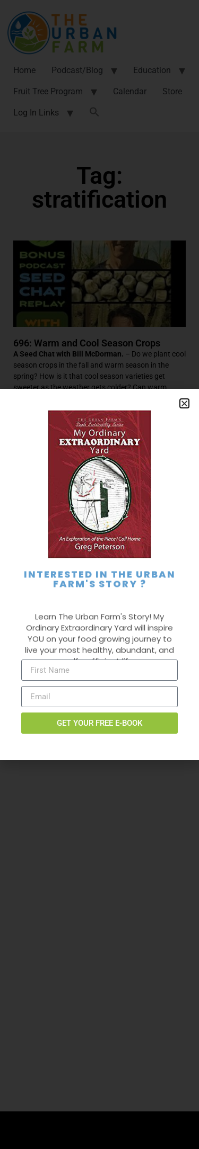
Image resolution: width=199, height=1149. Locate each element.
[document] (99, 574)
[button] (184, 403)
